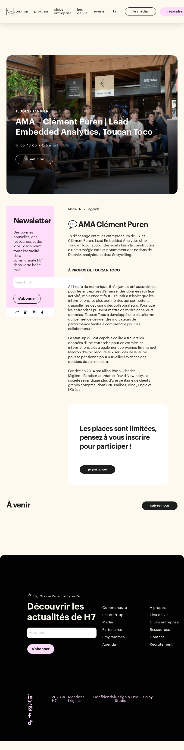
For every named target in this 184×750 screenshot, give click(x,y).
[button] (20, 11)
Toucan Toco (95, 315)
